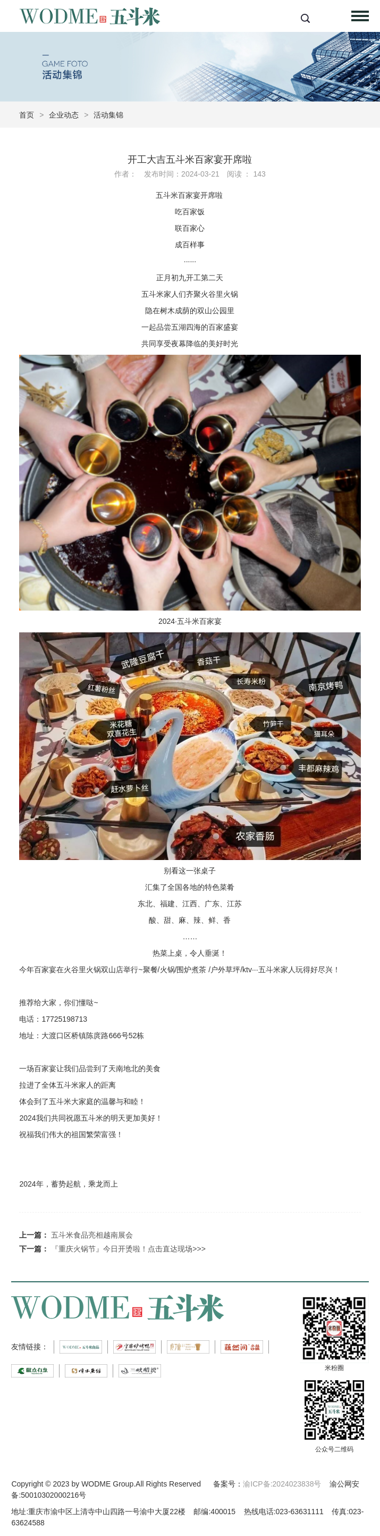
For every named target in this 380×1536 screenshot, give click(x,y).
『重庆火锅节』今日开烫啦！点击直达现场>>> (128, 1249)
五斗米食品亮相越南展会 (92, 1235)
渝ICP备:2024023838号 (282, 1484)
